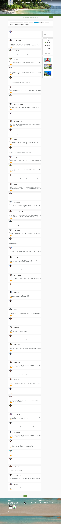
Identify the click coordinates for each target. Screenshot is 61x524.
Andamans (22, 2)
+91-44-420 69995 (17, 502)
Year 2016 (30, 20)
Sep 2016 (26, 22)
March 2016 (17, 24)
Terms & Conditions (33, 502)
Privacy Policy (32, 501)
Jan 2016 (27, 24)
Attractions (32, 2)
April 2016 (11, 24)
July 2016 (36, 22)
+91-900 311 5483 (11, 501)
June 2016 (41, 22)
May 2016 (46, 22)
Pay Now (41, 0)
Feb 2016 (22, 24)
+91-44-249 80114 (11, 502)
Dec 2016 (11, 22)
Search (47, 2)
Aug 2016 (30, 22)
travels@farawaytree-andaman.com (26, 0)
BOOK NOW (50, 16)
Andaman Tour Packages (39, 2)
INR (51, 0)
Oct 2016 (21, 22)
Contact (44, 2)
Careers (24, 500)
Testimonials (38, 0)
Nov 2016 (16, 22)
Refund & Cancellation (33, 503)
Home (17, 2)
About (20, 2)
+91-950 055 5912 (17, 501)
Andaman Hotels (27, 2)
